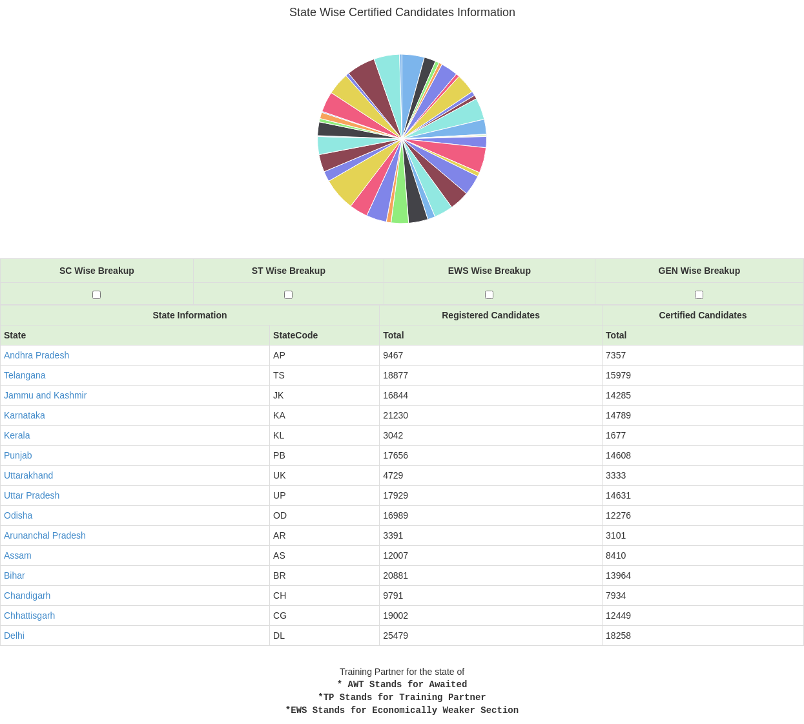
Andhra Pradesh (36, 355)
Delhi (14, 635)
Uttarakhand (28, 475)
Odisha (18, 515)
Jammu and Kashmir (45, 395)
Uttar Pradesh (31, 495)
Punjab (18, 455)
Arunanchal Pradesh (45, 535)
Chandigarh (27, 595)
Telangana (25, 375)
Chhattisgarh (29, 615)
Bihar (14, 575)
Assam (18, 555)
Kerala (17, 435)
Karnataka (24, 415)
